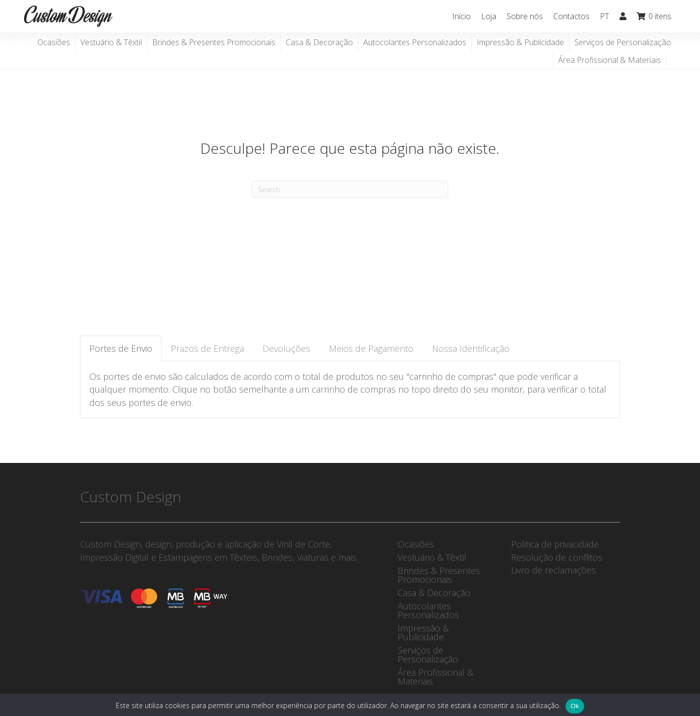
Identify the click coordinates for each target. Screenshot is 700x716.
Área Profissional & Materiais (609, 60)
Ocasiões (53, 42)
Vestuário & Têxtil (111, 42)
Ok (574, 706)
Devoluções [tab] (286, 348)
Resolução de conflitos (556, 557)
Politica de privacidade (555, 544)
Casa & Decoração (319, 42)
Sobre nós (525, 16)
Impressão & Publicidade (520, 42)
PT (604, 16)
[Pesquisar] (350, 189)
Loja (488, 16)
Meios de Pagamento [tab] (371, 348)
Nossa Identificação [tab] (471, 348)
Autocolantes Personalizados (414, 42)
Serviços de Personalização (622, 42)
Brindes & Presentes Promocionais (213, 42)
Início (461, 16)
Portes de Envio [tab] (120, 348)
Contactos (571, 16)
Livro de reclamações (553, 570)
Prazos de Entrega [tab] (207, 348)
